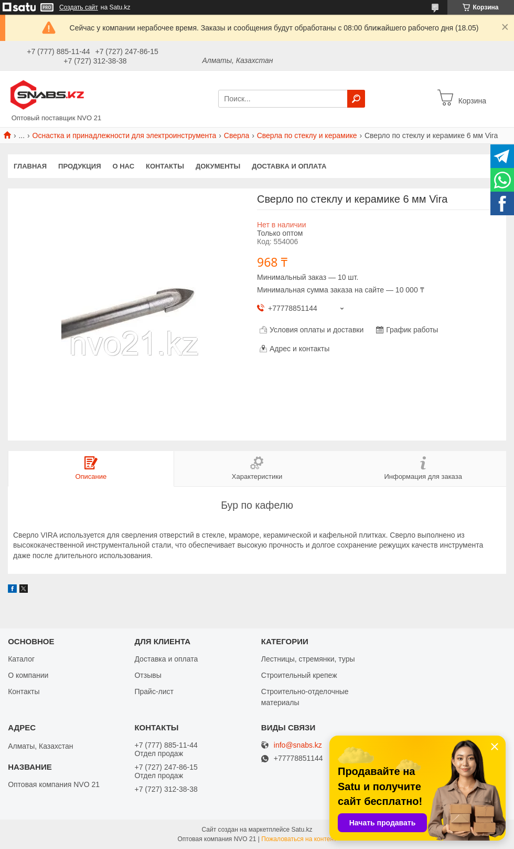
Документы (218, 166)
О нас (124, 166)
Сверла (236, 135)
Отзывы (147, 675)
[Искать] (356, 99)
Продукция (79, 166)
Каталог (21, 659)
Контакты (165, 166)
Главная (30, 166)
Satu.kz (301, 829)
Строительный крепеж (299, 675)
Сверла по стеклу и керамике (307, 135)
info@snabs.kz (298, 745)
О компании (28, 675)
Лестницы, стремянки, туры (308, 659)
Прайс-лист (154, 691)
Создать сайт (78, 7)
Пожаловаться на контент (298, 839)
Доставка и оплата (289, 166)
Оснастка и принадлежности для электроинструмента (125, 135)
